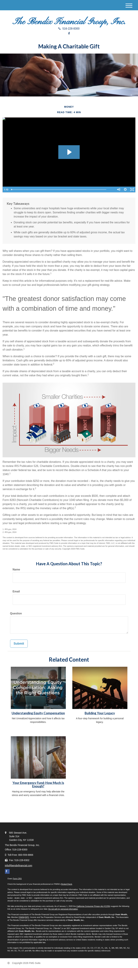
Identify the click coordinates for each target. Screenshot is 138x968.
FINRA (21, 917)
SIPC (27, 917)
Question (16, 613)
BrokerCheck (66, 884)
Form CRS (17, 879)
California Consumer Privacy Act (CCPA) (93, 906)
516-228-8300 (69, 28)
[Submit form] (19, 644)
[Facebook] (69, 33)
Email (16, 591)
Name (16, 569)
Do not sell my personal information (63, 909)
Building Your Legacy (100, 713)
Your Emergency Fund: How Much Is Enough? (38, 784)
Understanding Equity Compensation (38, 713)
